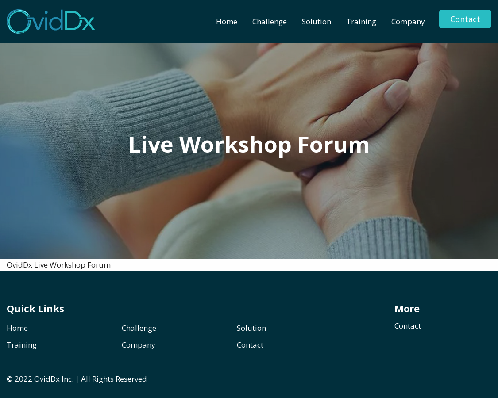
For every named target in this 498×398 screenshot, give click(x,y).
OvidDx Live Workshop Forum (59, 265)
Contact (465, 19)
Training (361, 21)
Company (408, 21)
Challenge (269, 21)
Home (226, 21)
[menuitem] (226, 21)
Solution (316, 21)
